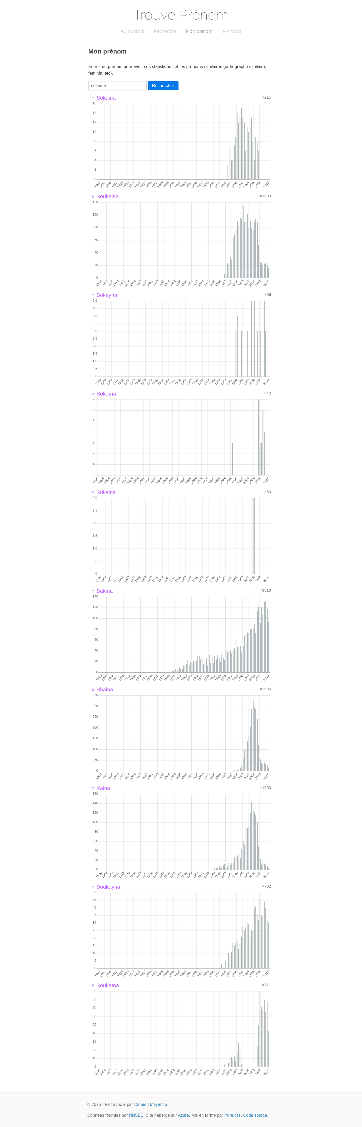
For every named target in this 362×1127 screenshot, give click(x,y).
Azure (183, 1115)
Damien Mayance (150, 1104)
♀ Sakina (102, 591)
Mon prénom (199, 31)
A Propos (231, 31)
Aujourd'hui (132, 31)
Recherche (165, 31)
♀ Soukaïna (105, 985)
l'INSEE (136, 1115)
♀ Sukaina (103, 492)
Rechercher (163, 85)
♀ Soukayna (105, 887)
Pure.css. (233, 1115)
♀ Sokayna (104, 295)
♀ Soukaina (105, 196)
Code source (255, 1115)
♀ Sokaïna (103, 394)
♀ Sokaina (103, 98)
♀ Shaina (102, 689)
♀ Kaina (100, 788)
